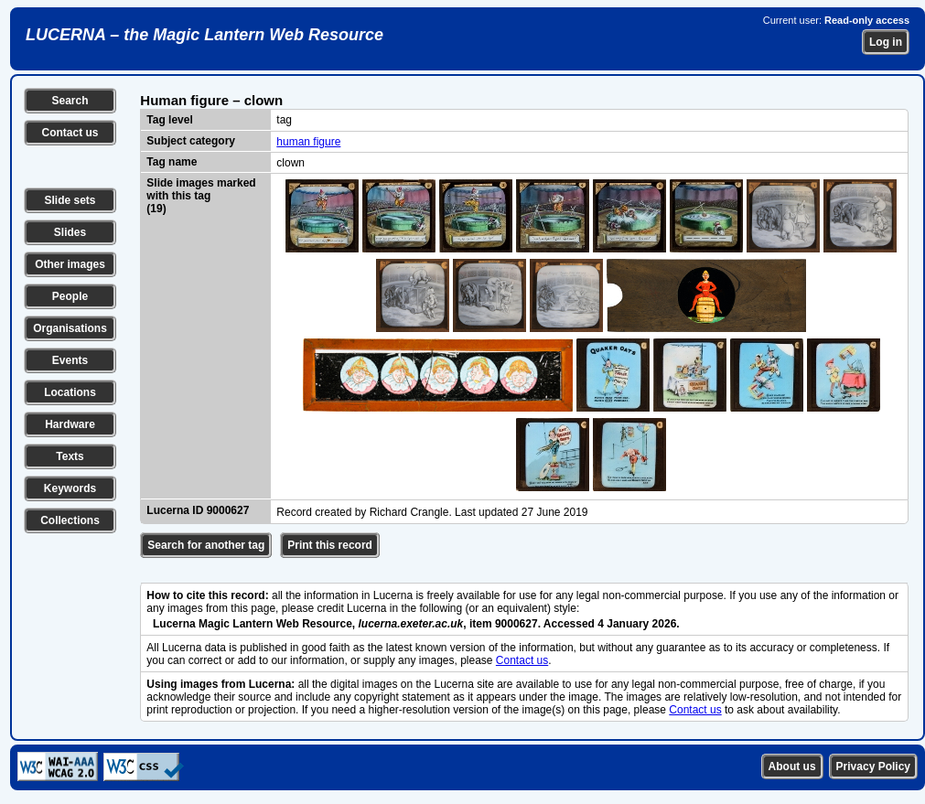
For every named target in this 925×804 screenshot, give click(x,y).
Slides (70, 232)
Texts (69, 456)
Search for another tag (205, 545)
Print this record (329, 545)
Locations (70, 392)
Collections (70, 520)
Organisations (70, 328)
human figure (308, 141)
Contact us (69, 132)
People (70, 296)
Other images (70, 264)
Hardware (70, 424)
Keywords (70, 488)
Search (69, 100)
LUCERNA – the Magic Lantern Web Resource (204, 35)
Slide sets (69, 200)
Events (70, 360)
